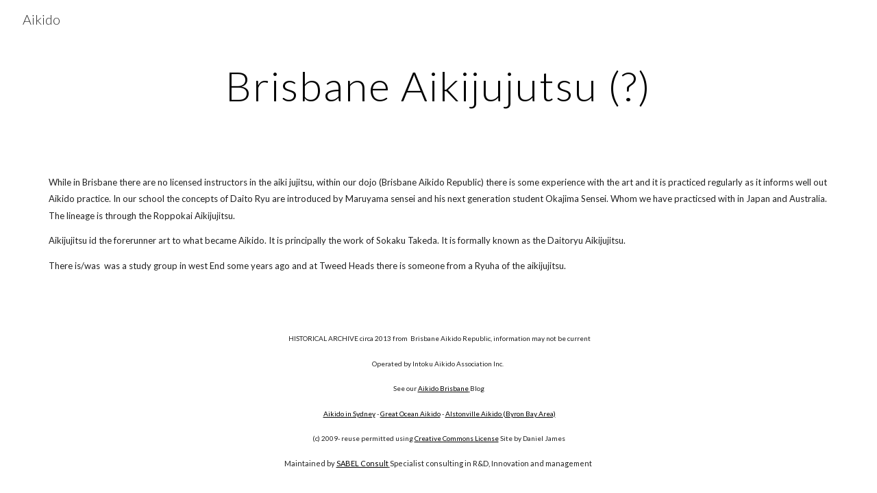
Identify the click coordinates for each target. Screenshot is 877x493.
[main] (438, 86)
